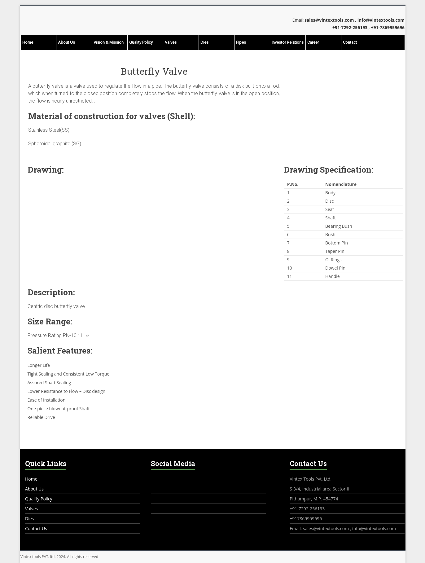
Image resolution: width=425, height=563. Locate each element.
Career (313, 42)
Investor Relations (288, 42)
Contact (350, 42)
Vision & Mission (109, 42)
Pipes (241, 42)
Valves (171, 42)
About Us (66, 42)
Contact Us (36, 528)
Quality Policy (141, 42)
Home (27, 42)
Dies (204, 42)
